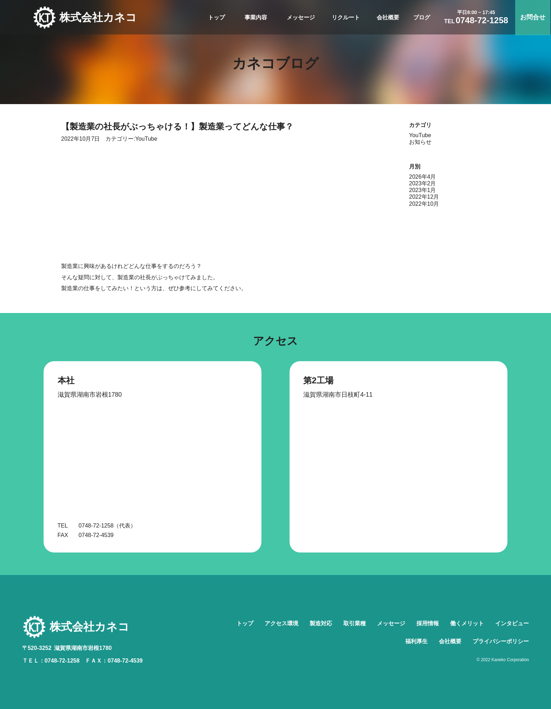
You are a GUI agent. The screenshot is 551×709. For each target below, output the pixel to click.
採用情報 (427, 623)
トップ (217, 17)
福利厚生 (416, 641)
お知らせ (420, 142)
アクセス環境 (281, 623)
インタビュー (512, 623)
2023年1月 (422, 190)
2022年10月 (424, 204)
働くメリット (467, 623)
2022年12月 (424, 197)
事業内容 (256, 17)
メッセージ (301, 17)
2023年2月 (422, 183)
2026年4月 (422, 177)
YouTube (146, 139)
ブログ (422, 17)
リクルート (346, 17)
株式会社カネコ (100, 17)
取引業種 (354, 623)
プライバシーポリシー (501, 641)
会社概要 (388, 17)
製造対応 (321, 623)
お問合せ (533, 17)
